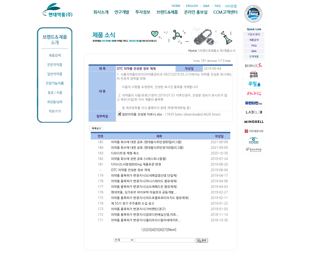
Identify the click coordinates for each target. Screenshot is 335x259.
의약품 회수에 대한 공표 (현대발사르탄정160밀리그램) (147, 147)
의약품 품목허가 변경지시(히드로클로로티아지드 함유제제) (150, 197)
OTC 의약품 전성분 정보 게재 (130, 170)
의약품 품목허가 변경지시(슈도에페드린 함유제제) (144, 186)
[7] (165, 229)
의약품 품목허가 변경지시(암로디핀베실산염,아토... (145, 214)
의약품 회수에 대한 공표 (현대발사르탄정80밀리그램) (146, 142)
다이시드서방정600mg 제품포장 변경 (136, 164)
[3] (149, 229)
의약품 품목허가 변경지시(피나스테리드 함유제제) (144, 181)
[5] (157, 229)
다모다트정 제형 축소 (125, 153)
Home (192, 50)
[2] (145, 229)
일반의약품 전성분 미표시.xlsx (140, 114)
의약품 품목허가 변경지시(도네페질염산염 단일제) (144, 175)
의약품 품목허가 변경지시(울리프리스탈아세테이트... (146, 220)
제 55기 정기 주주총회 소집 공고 (132, 203)
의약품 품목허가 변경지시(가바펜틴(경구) (138, 209)
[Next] (172, 229)
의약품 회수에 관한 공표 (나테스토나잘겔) (138, 158)
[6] (161, 229)
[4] (153, 229)
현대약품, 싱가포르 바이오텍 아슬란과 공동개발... (144, 192)
